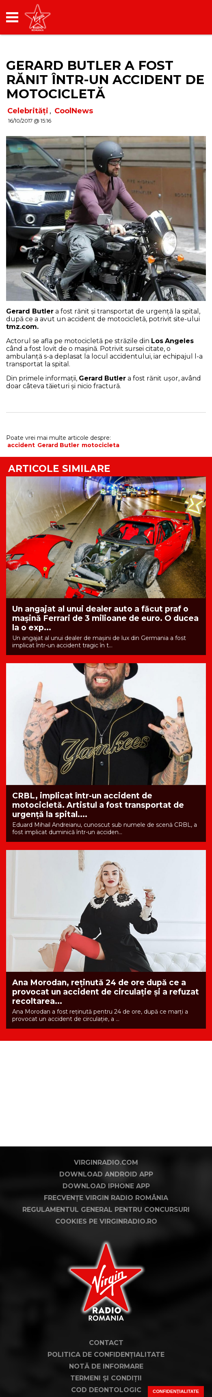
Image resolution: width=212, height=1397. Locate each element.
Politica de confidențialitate (106, 1364)
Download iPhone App (106, 1195)
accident (21, 445)
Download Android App (106, 1183)
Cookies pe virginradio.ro (106, 1231)
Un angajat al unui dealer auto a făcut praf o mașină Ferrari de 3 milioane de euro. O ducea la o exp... (105, 618)
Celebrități (27, 110)
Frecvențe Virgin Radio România (106, 1207)
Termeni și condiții (106, 1387)
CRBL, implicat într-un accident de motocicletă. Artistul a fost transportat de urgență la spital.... (98, 805)
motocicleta (100, 445)
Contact (106, 1352)
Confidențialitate (176, 1391)
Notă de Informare (106, 1376)
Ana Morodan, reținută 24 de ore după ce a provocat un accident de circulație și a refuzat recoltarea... (105, 992)
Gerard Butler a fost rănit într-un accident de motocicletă (105, 80)
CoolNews (73, 110)
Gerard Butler (58, 445)
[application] (185, 17)
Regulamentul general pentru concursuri (106, 1219)
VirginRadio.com (106, 1172)
